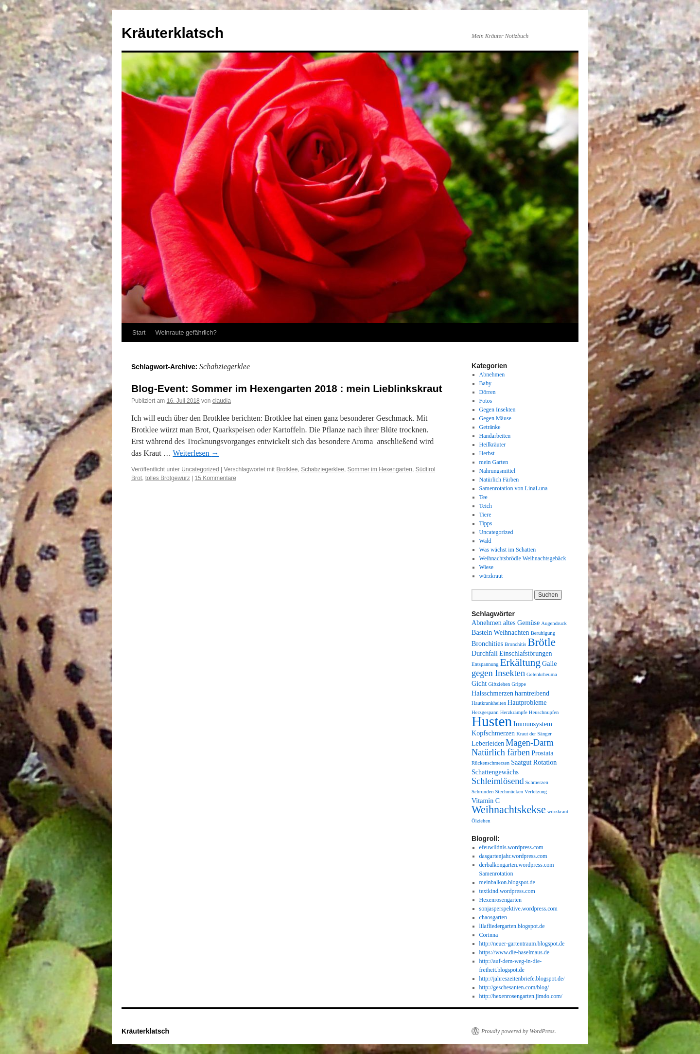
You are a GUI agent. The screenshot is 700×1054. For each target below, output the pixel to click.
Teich (485, 505)
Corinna (488, 934)
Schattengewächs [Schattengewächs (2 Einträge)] (495, 772)
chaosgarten (493, 917)
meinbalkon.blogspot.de (507, 882)
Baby (485, 383)
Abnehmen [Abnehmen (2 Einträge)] (487, 622)
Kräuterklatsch (173, 33)
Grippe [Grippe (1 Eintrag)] (518, 684)
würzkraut (491, 575)
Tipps (485, 523)
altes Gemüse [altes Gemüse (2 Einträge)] (521, 622)
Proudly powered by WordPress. (518, 1031)
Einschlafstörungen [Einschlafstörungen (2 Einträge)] (525, 653)
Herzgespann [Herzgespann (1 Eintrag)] (485, 712)
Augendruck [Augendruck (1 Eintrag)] (554, 623)
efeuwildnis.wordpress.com (511, 847)
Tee (483, 497)
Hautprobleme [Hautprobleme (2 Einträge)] (527, 702)
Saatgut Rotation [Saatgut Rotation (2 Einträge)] (534, 762)
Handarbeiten (495, 435)
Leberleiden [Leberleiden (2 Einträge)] (488, 743)
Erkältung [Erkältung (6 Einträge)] (520, 662)
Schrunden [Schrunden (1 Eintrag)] (483, 791)
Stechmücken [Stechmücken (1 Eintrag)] (509, 791)
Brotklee (287, 469)
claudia (221, 400)
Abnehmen (492, 374)
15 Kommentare (215, 478)
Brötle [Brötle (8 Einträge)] (541, 642)
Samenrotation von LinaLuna (513, 488)
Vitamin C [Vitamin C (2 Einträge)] (486, 800)
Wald (485, 540)
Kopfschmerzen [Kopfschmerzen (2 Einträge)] (493, 733)
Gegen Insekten (497, 409)
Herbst (487, 453)
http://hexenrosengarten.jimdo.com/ (520, 996)
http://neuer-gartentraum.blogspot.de (522, 943)
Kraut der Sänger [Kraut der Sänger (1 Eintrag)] (534, 733)
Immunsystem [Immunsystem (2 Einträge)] (532, 724)
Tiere (485, 514)
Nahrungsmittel (497, 470)
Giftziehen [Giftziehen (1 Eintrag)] (499, 684)
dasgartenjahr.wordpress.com (513, 856)
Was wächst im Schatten (507, 549)
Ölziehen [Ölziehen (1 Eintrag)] (481, 820)
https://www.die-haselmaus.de (514, 952)
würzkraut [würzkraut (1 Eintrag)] (557, 811)
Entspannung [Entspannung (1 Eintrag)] (485, 664)
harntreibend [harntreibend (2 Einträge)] (532, 693)
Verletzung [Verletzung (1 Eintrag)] (536, 791)
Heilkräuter (492, 444)
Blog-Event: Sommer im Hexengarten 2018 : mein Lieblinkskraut (286, 388)
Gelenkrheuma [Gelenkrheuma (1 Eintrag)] (541, 674)
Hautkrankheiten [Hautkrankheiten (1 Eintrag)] (489, 703)
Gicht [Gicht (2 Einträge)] (479, 683)
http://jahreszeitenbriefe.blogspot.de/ (522, 978)
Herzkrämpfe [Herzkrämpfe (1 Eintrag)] (513, 712)
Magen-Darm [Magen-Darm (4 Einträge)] (529, 743)
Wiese (486, 567)
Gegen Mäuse (495, 418)
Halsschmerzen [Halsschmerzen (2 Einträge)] (492, 693)
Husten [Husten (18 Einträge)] (492, 721)
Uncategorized (200, 469)
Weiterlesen (196, 453)
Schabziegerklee (322, 469)
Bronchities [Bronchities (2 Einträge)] (487, 643)
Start (138, 332)
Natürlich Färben (499, 479)
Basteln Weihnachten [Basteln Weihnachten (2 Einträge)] (500, 632)
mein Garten (493, 462)
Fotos (485, 400)
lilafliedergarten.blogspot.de (512, 926)
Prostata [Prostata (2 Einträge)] (542, 753)
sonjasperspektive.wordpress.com (518, 908)
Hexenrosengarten (500, 899)
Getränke (490, 427)
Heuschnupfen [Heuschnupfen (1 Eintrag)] (544, 712)
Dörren (487, 392)
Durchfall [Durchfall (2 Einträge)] (485, 653)
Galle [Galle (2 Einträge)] (549, 663)
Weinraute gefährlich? (185, 332)
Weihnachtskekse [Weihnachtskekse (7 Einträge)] (509, 810)
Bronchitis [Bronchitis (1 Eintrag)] (515, 644)
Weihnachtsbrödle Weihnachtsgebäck (522, 558)
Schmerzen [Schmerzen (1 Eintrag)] (536, 782)
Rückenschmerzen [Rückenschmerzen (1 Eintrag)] (490, 763)
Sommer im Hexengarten (380, 469)
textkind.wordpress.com (507, 891)
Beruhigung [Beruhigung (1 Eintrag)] (543, 633)
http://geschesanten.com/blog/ (514, 987)
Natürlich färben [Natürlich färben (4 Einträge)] (501, 752)
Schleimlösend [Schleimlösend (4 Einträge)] (498, 781)
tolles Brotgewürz (167, 478)
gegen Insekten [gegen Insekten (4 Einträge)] (498, 673)
